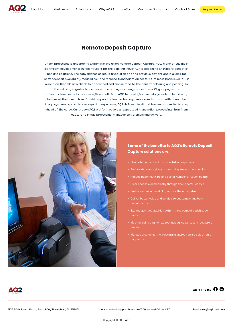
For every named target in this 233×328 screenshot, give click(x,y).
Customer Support (152, 9)
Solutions (83, 9)
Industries (60, 9)
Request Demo (212, 9)
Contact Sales (185, 9)
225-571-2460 (202, 290)
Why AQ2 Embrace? (114, 9)
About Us (37, 9)
